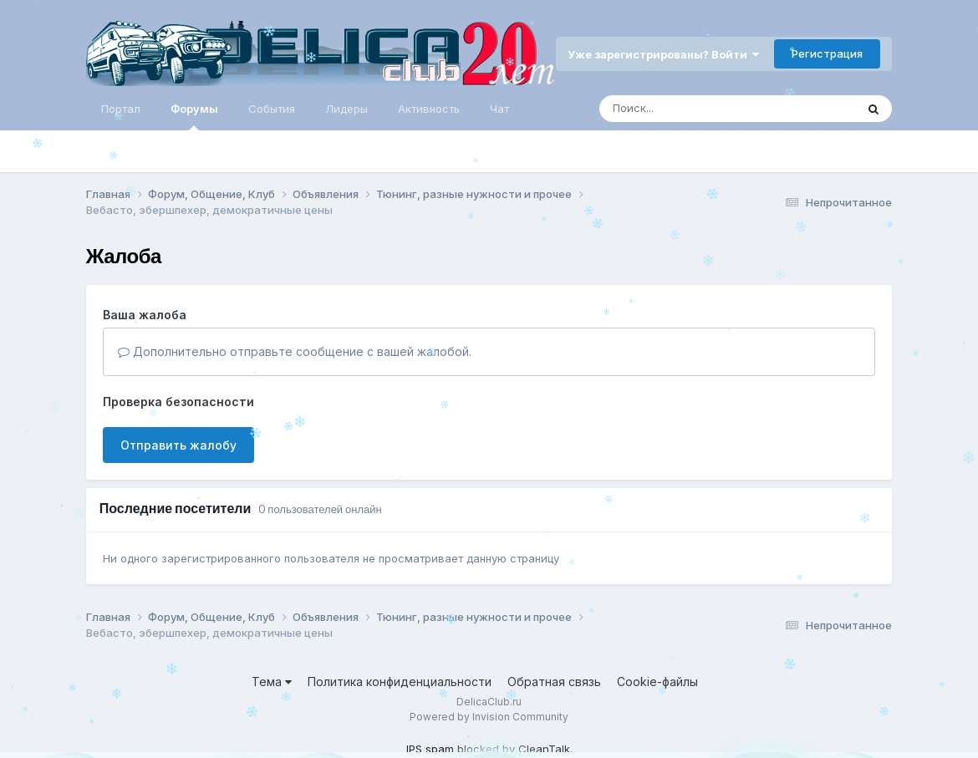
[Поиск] (695, 108)
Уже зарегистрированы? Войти (663, 54)
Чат (499, 108)
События (271, 108)
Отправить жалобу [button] (178, 445)
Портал (120, 108)
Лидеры (346, 108)
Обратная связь (554, 681)
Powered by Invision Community (489, 716)
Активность (429, 108)
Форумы (194, 116)
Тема (272, 681)
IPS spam (430, 748)
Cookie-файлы (657, 681)
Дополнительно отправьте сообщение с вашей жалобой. (294, 351)
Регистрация (827, 53)
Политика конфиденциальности (400, 681)
